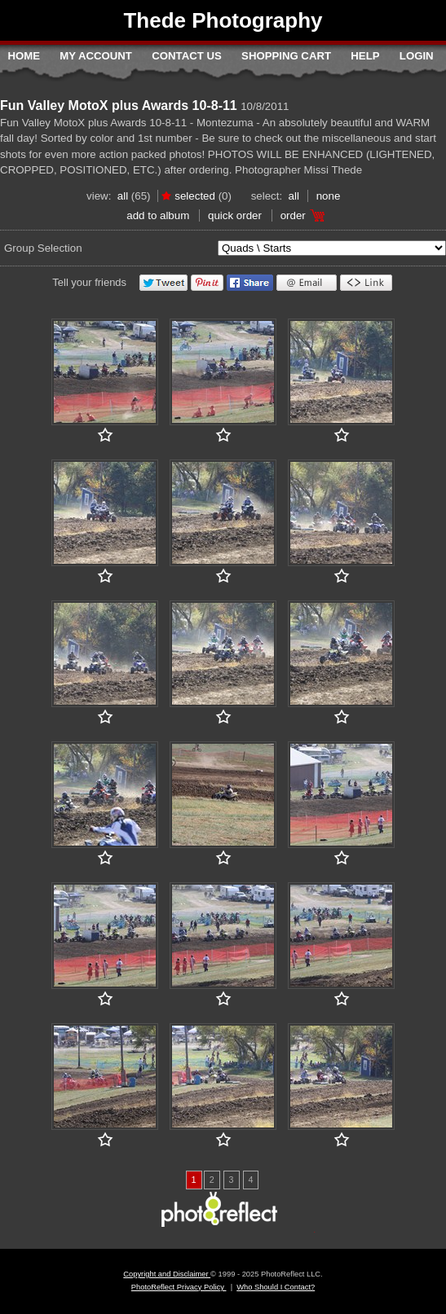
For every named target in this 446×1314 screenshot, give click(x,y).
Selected (194, 196)
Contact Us (186, 56)
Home (23, 56)
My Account (96, 56)
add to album (157, 215)
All (122, 196)
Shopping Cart (286, 56)
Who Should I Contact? (275, 1287)
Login (417, 56)
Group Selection (43, 248)
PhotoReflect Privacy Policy (179, 1287)
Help (365, 56)
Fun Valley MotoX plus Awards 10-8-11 (118, 105)
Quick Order (235, 215)
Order (293, 215)
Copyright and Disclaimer (166, 1274)
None (328, 196)
